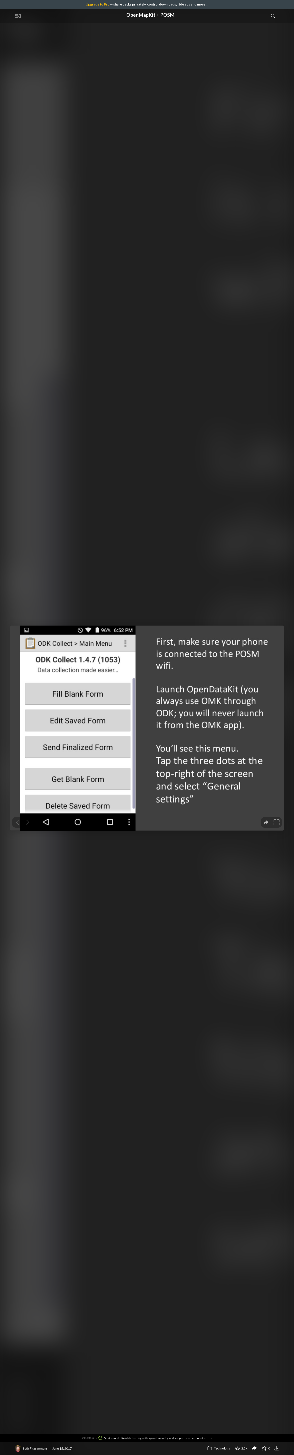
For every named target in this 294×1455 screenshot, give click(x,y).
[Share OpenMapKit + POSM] (254, 1448)
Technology (218, 1448)
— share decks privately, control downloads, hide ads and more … (147, 4)
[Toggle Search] (273, 15)
